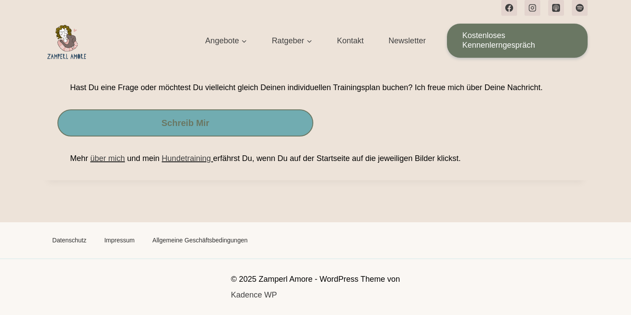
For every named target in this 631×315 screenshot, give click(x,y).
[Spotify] (580, 8)
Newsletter (407, 40)
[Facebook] (509, 8)
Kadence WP (254, 294)
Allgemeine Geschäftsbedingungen (200, 240)
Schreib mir (185, 123)
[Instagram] (532, 8)
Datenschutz (69, 240)
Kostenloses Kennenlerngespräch (498, 40)
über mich (107, 158)
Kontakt (350, 40)
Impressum (119, 240)
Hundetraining (187, 158)
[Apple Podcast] (556, 8)
